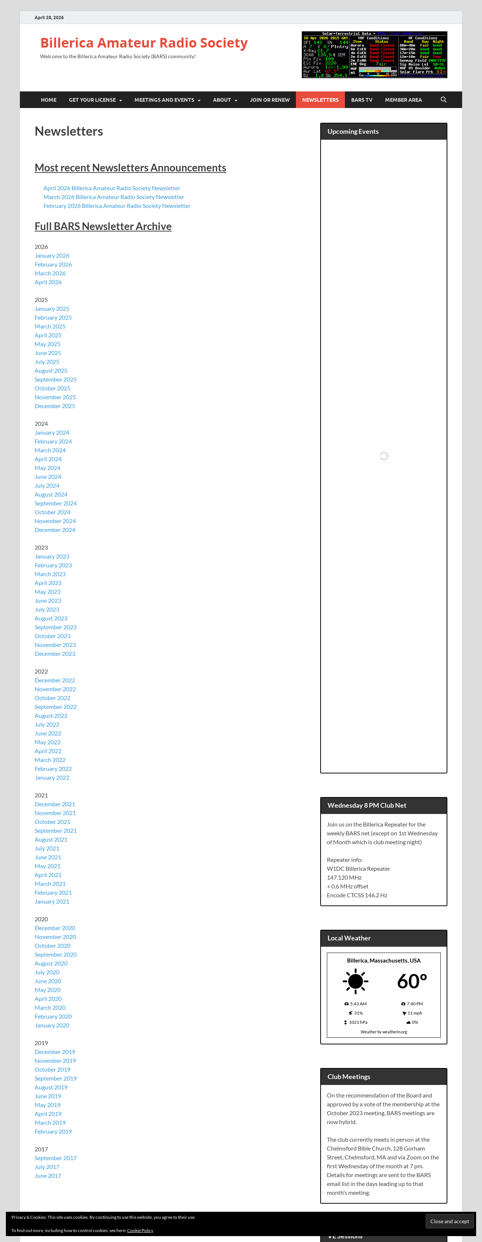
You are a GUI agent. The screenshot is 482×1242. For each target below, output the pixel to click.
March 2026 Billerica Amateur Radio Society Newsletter (113, 196)
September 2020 (56, 954)
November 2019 (55, 1060)
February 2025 (53, 317)
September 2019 (56, 1078)
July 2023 (47, 609)
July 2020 (47, 971)
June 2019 (48, 1095)
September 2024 (56, 503)
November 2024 (55, 520)
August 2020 (51, 963)
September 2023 (56, 626)
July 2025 (47, 361)
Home (48, 100)
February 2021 (53, 892)
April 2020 (48, 998)
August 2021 (51, 839)
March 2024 (50, 449)
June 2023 (48, 600)
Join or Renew (270, 100)
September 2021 (56, 830)
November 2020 (55, 936)
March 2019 (50, 1122)
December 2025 (55, 405)
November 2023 (55, 644)
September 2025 (56, 379)
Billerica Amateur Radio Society (144, 43)
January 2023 (52, 556)
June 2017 (48, 1175)
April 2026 (48, 281)
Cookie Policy (140, 1230)
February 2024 (53, 441)
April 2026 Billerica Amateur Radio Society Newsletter (111, 187)
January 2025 (52, 308)
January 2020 (52, 1025)
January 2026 (52, 255)
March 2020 (50, 1007)
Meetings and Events (164, 100)
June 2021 (48, 856)
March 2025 (50, 326)
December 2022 (55, 679)
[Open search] (443, 99)
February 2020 (53, 1016)
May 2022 (47, 741)
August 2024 (51, 494)
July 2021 (47, 848)
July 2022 (47, 724)
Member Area (403, 100)
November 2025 (55, 396)
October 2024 (52, 511)
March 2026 (50, 272)
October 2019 (52, 1069)
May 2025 (47, 343)
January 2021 (52, 901)
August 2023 (51, 618)
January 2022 (52, 777)
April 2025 (48, 334)
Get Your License (92, 100)
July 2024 (47, 485)
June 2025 (48, 352)
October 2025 (52, 388)
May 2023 (47, 591)
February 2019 (53, 1131)
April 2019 (48, 1113)
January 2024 (52, 432)
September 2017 (56, 1157)
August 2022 (51, 715)
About (222, 100)
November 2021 (55, 812)
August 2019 (51, 1086)
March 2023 (50, 573)
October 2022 (52, 697)
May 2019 (47, 1104)
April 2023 (48, 582)
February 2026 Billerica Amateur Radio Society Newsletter (117, 205)
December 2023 (55, 653)
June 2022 (48, 733)
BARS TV (362, 100)
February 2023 (53, 564)
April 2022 (48, 750)
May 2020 (47, 989)
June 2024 (48, 476)
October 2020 (52, 945)
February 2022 (53, 768)
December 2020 (55, 927)
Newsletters (320, 100)
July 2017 (47, 1166)
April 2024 (48, 458)
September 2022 (56, 706)
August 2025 (51, 370)
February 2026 (53, 264)
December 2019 (55, 1051)
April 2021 (48, 874)
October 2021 (52, 821)
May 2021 (47, 865)
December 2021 (55, 803)
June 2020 (48, 980)
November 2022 (55, 688)
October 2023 (52, 635)
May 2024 (47, 467)
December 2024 (55, 529)
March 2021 (50, 883)
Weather (369, 1031)
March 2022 (50, 759)
